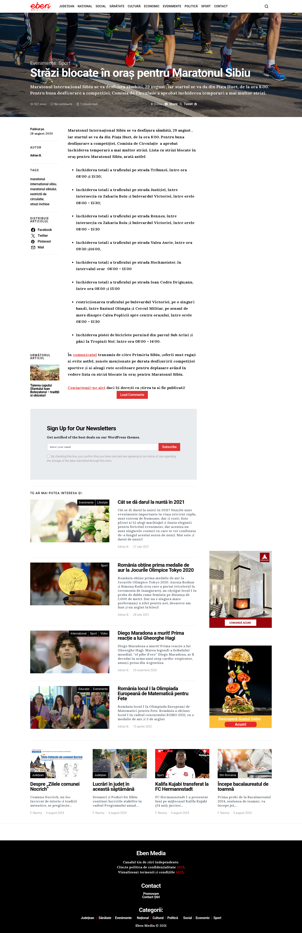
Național (85, 6)
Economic (152, 6)
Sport (206, 6)
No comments (63, 104)
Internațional (78, 633)
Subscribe (169, 447)
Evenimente (172, 6)
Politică (191, 6)
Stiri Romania (227, 775)
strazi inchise (39, 204)
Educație (84, 689)
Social (101, 6)
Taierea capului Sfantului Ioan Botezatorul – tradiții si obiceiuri (44, 390)
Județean (66, 6)
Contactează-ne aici (86, 387)
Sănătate (116, 6)
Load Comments (132, 395)
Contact (221, 6)
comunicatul (85, 354)
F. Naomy (36, 813)
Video (104, 633)
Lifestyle (102, 502)
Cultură (134, 6)
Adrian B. (36, 155)
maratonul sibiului (43, 189)
